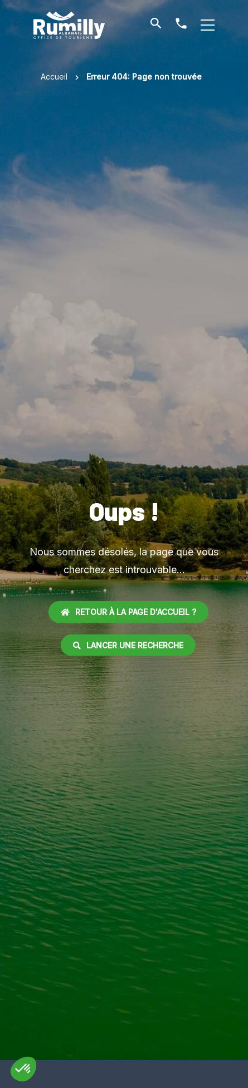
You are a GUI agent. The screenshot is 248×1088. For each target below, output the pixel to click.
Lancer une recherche (128, 644)
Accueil (54, 76)
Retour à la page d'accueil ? (128, 612)
